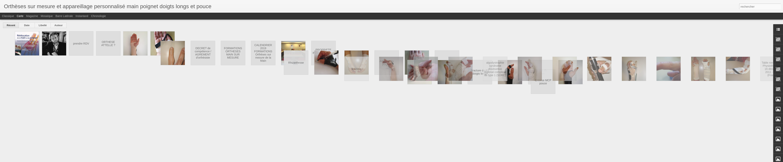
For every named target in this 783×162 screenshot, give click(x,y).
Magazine (32, 16)
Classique (8, 16)
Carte (20, 16)
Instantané (82, 16)
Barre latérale (64, 16)
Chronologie (98, 16)
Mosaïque (47, 16)
